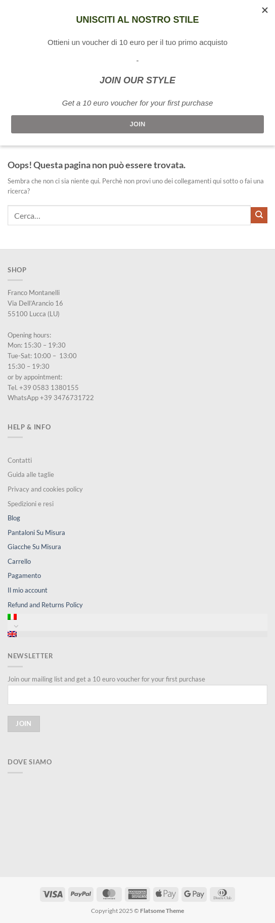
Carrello (19, 561)
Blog (14, 518)
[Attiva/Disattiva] (16, 626)
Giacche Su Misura (34, 547)
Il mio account (28, 590)
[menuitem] (137, 617)
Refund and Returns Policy (45, 605)
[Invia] (259, 215)
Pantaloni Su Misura (36, 532)
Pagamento (24, 575)
